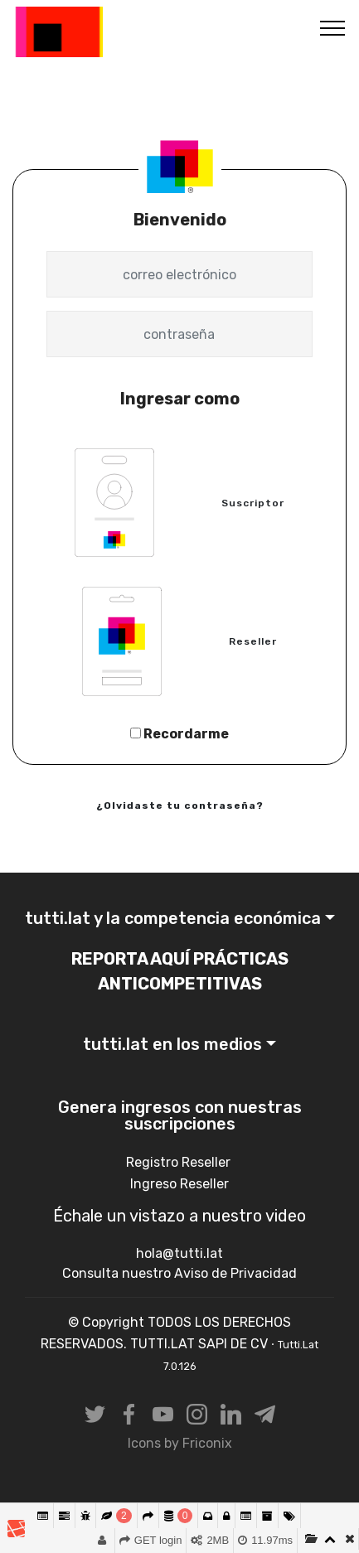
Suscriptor (252, 503)
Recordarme (179, 734)
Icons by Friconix (180, 1443)
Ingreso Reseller (179, 1184)
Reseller (253, 641)
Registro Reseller (180, 1162)
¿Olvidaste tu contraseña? (180, 805)
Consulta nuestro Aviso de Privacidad (179, 1273)
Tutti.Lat (146, 32)
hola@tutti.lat (179, 1253)
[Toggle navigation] (333, 27)
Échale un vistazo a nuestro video (179, 1216)
